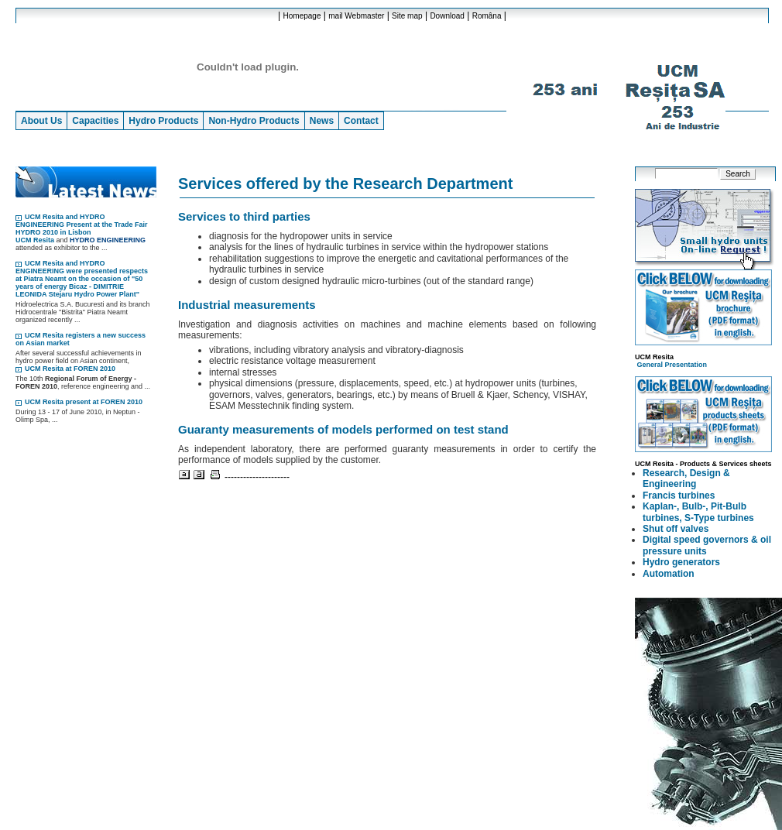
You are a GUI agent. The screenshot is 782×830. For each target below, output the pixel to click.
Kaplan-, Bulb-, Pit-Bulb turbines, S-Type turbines (698, 512)
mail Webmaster (356, 16)
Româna (487, 16)
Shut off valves (675, 528)
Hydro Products (163, 120)
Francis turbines (679, 495)
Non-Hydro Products (253, 120)
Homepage (302, 16)
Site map (407, 16)
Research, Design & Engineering (686, 478)
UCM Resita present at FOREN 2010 (83, 402)
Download (447, 16)
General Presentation (672, 365)
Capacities (95, 120)
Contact (361, 120)
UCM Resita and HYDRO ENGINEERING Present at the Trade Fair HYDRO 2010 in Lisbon (81, 224)
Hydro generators (681, 562)
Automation (669, 573)
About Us (41, 120)
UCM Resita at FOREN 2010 (70, 368)
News (322, 120)
